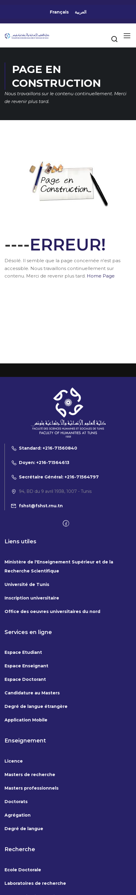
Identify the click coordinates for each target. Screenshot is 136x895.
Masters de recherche (30, 774)
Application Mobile (26, 720)
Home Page (101, 276)
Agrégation (18, 815)
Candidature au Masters (32, 693)
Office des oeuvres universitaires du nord (52, 611)
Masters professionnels (32, 788)
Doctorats (16, 801)
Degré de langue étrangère (36, 706)
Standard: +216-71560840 (44, 448)
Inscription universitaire (32, 598)
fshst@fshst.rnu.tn (37, 505)
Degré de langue (24, 828)
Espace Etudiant (23, 652)
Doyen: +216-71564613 (40, 462)
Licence (14, 761)
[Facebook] (66, 523)
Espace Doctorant (25, 679)
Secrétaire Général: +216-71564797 (55, 477)
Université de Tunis (27, 584)
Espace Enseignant (26, 666)
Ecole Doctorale (23, 869)
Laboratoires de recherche (35, 883)
